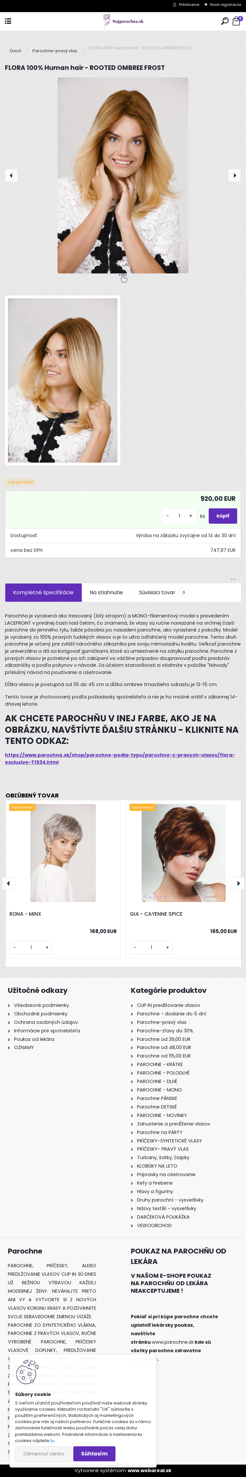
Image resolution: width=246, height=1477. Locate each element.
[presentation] (11, 175)
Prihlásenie (189, 4)
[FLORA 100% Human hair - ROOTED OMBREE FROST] (123, 175)
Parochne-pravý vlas (54, 51)
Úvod (15, 51)
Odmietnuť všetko (43, 1454)
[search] (225, 21)
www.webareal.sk (149, 1470)
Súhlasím (94, 1453)
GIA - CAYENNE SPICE (156, 914)
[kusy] (179, 516)
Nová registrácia (225, 4)
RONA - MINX (25, 914)
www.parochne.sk (173, 1342)
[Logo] (123, 21)
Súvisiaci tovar (164, 593)
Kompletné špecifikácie (43, 592)
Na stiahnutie (106, 592)
